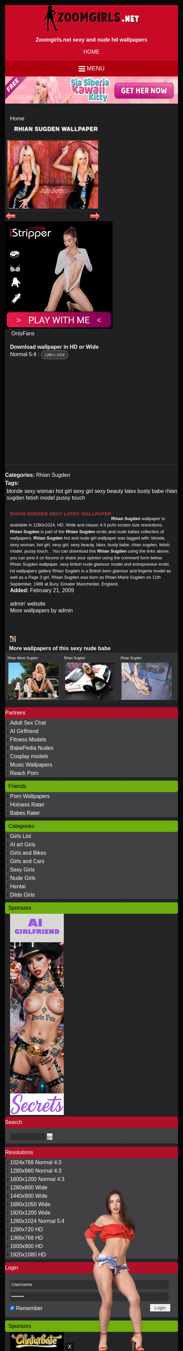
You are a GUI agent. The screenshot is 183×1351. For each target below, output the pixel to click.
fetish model (40, 498)
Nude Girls (23, 878)
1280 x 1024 (54, 354)
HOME (92, 52)
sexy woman (39, 491)
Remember (29, 1308)
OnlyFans (22, 333)
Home (17, 118)
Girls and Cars (27, 861)
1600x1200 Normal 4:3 (37, 1179)
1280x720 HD (26, 1229)
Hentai (18, 886)
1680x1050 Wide (30, 1204)
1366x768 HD (26, 1238)
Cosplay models (29, 756)
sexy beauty (109, 491)
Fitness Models (28, 739)
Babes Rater (25, 813)
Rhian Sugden (53, 475)
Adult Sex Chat (28, 723)
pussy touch (70, 498)
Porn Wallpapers (30, 796)
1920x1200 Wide (30, 1213)
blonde (15, 491)
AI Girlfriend (24, 731)
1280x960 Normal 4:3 (35, 1171)
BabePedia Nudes (31, 748)
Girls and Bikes (28, 853)
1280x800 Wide (28, 1187)
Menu (96, 68)
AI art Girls (23, 844)
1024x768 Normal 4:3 (35, 1162)
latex (130, 491)
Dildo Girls (22, 895)
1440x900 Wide (28, 1196)
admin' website (27, 604)
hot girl (64, 491)
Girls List (20, 836)
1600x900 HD (26, 1246)
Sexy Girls (22, 869)
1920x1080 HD (28, 1254)
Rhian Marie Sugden (22, 658)
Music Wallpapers (31, 765)
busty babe (151, 491)
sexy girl (83, 491)
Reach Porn (24, 773)
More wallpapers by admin (41, 610)
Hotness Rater (27, 804)
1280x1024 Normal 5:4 (37, 1221)
